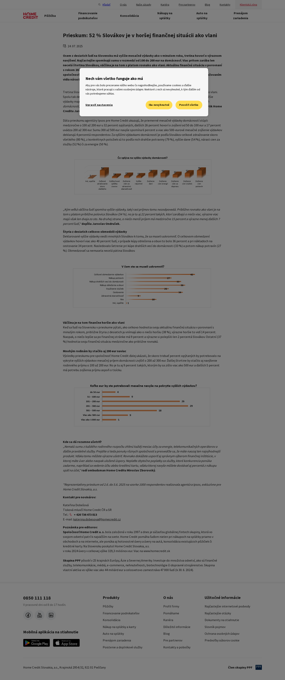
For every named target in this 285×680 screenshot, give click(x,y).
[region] (144, 92)
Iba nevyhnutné (159, 104)
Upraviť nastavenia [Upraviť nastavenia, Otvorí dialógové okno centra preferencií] (99, 105)
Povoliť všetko (189, 104)
